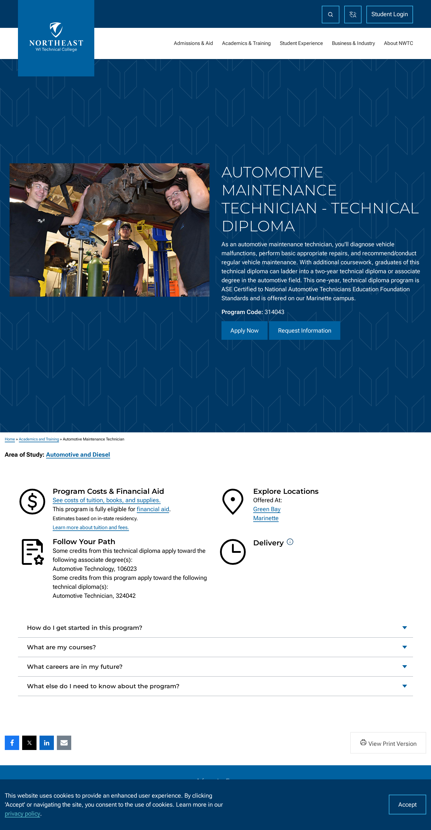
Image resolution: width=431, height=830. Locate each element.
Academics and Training (39, 439)
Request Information (304, 330)
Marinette (266, 518)
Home (10, 439)
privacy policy (22, 813)
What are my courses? (61, 647)
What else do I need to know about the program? (103, 686)
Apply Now (244, 330)
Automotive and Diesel (78, 454)
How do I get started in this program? (84, 627)
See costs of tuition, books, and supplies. (107, 500)
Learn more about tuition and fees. (91, 527)
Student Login (389, 14)
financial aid (153, 509)
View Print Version (388, 743)
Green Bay (266, 509)
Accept (407, 804)
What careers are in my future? (75, 666)
